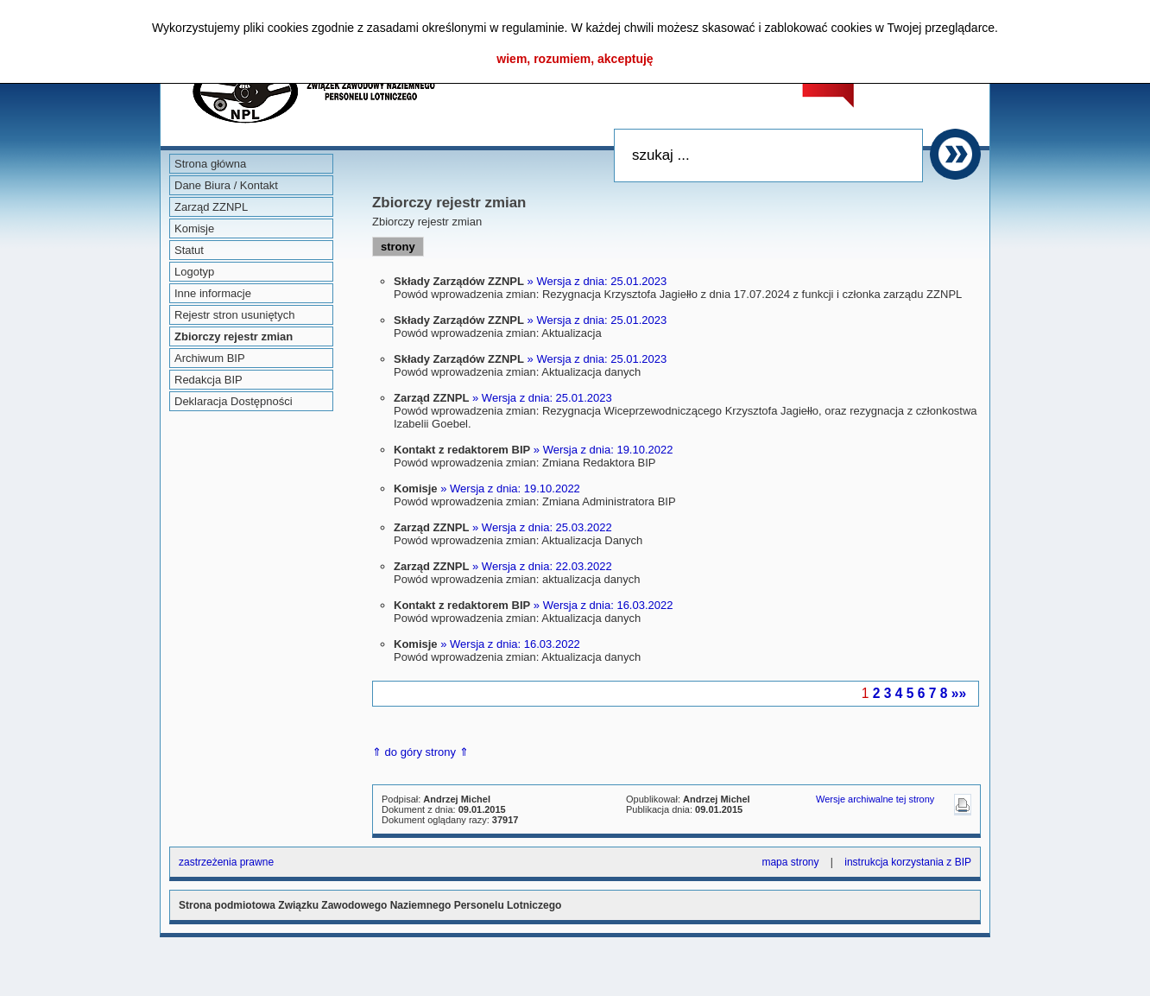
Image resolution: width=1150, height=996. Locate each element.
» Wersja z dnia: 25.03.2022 (542, 527)
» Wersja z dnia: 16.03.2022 (603, 605)
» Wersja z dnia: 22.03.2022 (542, 566)
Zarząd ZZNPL (211, 206)
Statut (189, 250)
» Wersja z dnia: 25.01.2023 (597, 281)
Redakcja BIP (208, 379)
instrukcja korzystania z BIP (907, 862)
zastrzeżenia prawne (226, 862)
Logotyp (194, 271)
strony (398, 246)
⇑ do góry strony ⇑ (420, 751)
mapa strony (789, 862)
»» (958, 693)
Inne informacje (212, 293)
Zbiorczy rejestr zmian (233, 336)
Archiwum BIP (209, 358)
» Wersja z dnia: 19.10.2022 (603, 449)
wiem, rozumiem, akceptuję (574, 59)
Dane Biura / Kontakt (226, 185)
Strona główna (210, 163)
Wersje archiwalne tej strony (875, 799)
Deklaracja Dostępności (233, 401)
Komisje (194, 228)
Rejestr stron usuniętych (234, 314)
